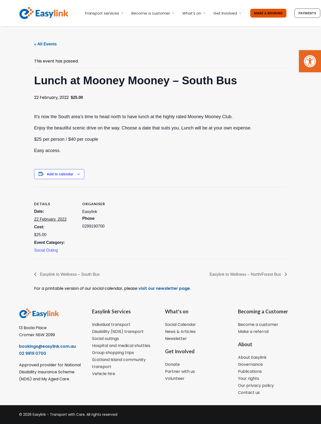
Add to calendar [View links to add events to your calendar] (60, 174)
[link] (310, 61)
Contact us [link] (249, 392)
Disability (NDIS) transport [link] (118, 331)
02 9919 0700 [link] (32, 353)
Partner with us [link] (180, 371)
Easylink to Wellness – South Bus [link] (69, 274)
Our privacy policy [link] (256, 385)
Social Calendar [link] (180, 324)
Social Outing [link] (46, 250)
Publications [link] (250, 371)
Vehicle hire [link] (103, 374)
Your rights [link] (248, 378)
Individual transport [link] (111, 324)
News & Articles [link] (180, 331)
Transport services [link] (104, 13)
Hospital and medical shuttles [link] (121, 345)
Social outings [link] (105, 338)
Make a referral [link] (253, 331)
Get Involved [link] (227, 13)
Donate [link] (172, 364)
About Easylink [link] (252, 357)
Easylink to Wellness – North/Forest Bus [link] (245, 274)
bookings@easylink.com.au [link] (47, 346)
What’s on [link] (193, 13)
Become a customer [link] (152, 13)
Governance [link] (250, 364)
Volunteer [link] (175, 378)
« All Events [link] (45, 44)
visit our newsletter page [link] (163, 288)
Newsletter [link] (176, 338)
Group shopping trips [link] (113, 353)
